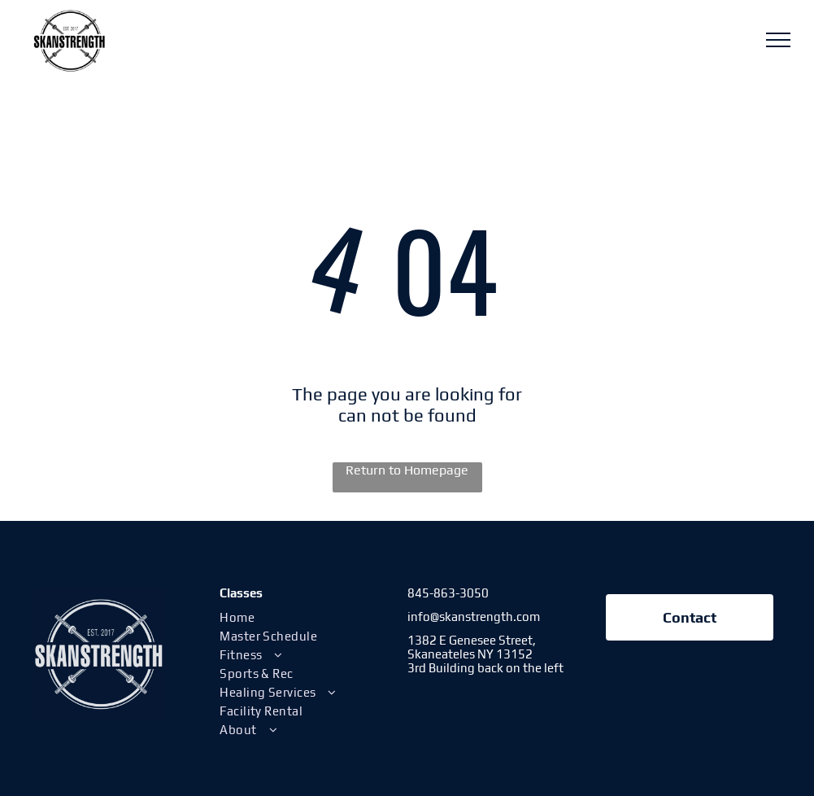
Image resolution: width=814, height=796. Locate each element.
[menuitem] (304, 617)
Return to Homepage (407, 470)
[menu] (778, 40)
